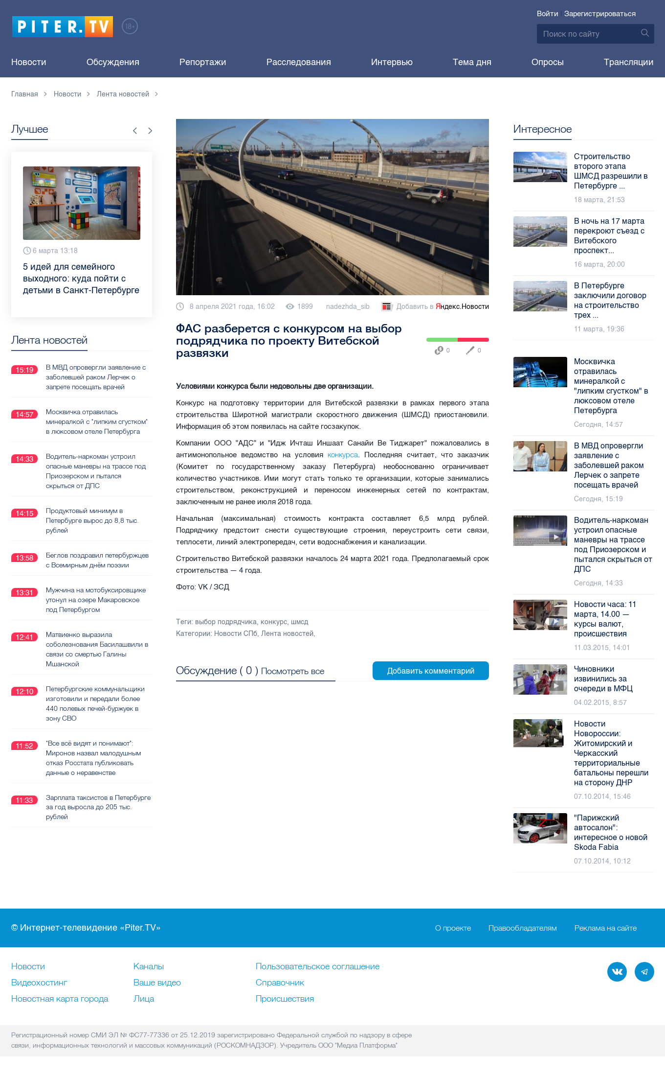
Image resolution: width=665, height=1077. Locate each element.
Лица (143, 999)
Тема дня (472, 62)
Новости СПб (235, 634)
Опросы (548, 62)
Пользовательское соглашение (317, 967)
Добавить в (434, 307)
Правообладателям (522, 928)
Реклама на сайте (606, 928)
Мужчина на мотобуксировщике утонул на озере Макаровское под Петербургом (96, 599)
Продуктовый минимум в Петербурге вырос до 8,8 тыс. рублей (92, 520)
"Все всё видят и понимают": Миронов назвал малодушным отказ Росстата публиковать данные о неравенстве (93, 758)
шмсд (299, 622)
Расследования (298, 62)
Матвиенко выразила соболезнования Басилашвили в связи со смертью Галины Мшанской (97, 649)
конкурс (274, 622)
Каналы (148, 967)
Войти (547, 13)
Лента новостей (287, 634)
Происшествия (285, 999)
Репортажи (202, 62)
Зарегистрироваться (600, 13)
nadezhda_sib (348, 307)
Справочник (280, 983)
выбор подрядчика (226, 622)
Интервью (392, 62)
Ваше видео (157, 983)
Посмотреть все (292, 671)
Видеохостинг (39, 983)
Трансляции (629, 62)
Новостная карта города (59, 999)
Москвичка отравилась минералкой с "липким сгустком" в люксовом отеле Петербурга (97, 421)
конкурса (343, 454)
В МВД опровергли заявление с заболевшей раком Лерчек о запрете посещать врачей (96, 377)
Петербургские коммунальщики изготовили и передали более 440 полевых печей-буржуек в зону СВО (95, 703)
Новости (28, 62)
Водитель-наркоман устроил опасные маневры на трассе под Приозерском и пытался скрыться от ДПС (96, 471)
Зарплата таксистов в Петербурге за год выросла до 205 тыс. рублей (98, 807)
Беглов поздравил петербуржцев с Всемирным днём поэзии (97, 560)
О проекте (453, 928)
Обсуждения (113, 62)
